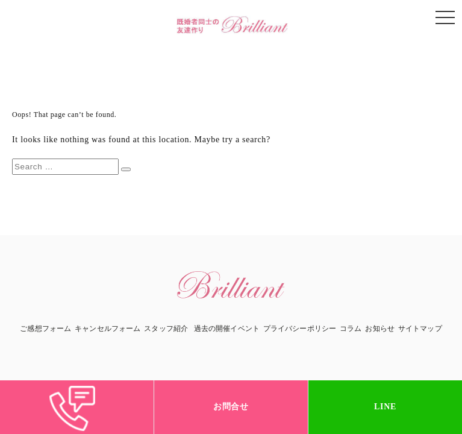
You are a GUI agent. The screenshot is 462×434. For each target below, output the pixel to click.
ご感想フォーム (45, 328)
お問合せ (231, 406)
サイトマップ (420, 328)
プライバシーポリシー (299, 328)
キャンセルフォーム (107, 328)
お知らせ (379, 328)
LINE (385, 406)
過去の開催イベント (227, 328)
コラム (350, 328)
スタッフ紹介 (166, 328)
